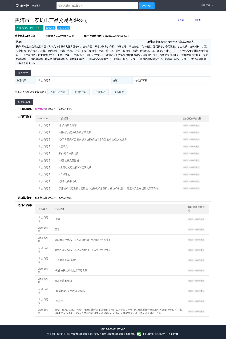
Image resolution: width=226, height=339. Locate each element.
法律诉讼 (100, 92)
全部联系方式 (58, 92)
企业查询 (146, 5)
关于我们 (51, 334)
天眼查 (197, 20)
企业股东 (119, 92)
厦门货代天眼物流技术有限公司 (107, 334)
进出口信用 (80, 92)
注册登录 (207, 5)
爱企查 (181, 20)
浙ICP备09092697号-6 (113, 329)
